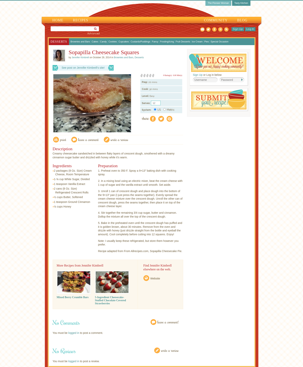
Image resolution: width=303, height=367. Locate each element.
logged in (73, 332)
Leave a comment (88, 139)
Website (155, 278)
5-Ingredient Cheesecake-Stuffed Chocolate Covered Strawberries (110, 300)
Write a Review (170, 350)
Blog (242, 20)
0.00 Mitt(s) (177, 75)
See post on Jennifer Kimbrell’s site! (83, 67)
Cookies (112, 41)
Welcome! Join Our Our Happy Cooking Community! (218, 63)
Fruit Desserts (183, 41)
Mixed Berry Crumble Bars (73, 297)
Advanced (93, 33)
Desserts (59, 41)
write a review (119, 139)
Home (57, 20)
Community (216, 20)
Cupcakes (124, 41)
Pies (206, 41)
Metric (168, 109)
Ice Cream (197, 41)
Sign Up (238, 29)
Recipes (80, 20)
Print (63, 139)
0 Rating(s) (167, 75)
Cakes (95, 41)
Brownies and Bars (80, 41)
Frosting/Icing (167, 41)
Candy (103, 41)
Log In (250, 29)
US (157, 109)
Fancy (155, 41)
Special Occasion (219, 41)
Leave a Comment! (168, 322)
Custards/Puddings (140, 41)
